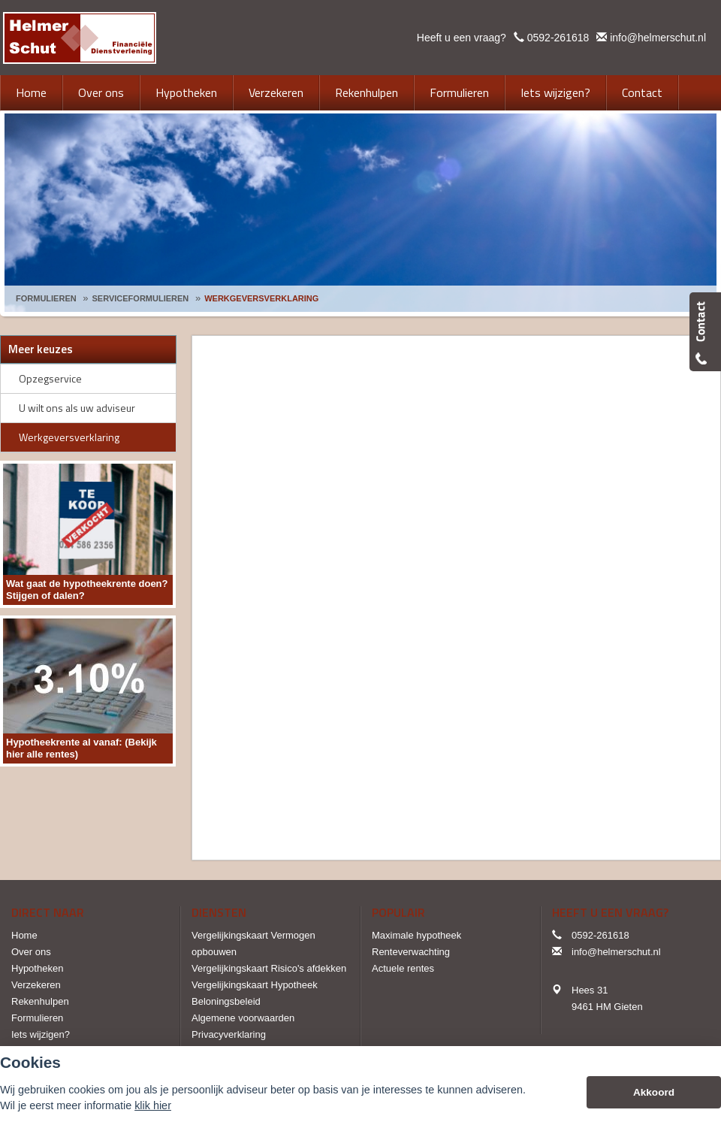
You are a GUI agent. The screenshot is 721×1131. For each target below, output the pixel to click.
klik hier (152, 1105)
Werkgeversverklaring (261, 298)
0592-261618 (558, 38)
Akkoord (653, 1092)
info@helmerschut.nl (658, 38)
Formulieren (46, 298)
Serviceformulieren (140, 298)
